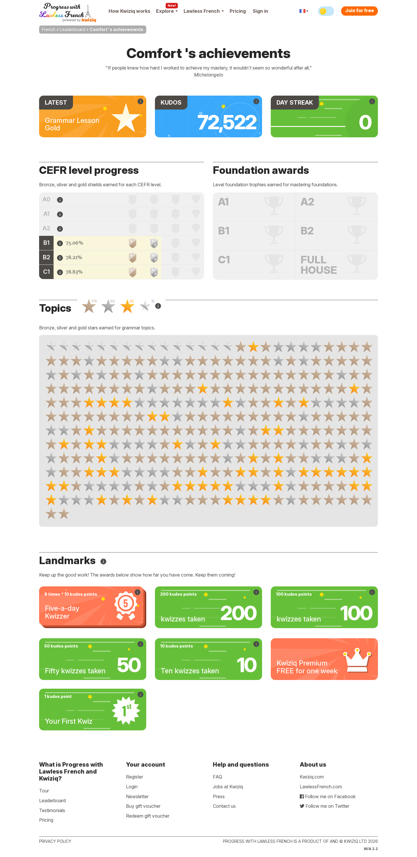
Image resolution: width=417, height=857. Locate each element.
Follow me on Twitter (324, 806)
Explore (167, 11)
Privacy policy (55, 841)
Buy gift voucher (143, 806)
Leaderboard (72, 29)
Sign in (260, 11)
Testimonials (52, 810)
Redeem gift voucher (147, 816)
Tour (44, 791)
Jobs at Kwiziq (228, 786)
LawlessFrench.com (321, 786)
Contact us (224, 806)
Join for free (359, 10)
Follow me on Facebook (328, 796)
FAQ (217, 777)
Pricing (238, 11)
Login (132, 786)
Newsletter (137, 796)
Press (219, 796)
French (48, 29)
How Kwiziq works (129, 11)
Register (134, 777)
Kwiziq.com (312, 777)
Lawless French (204, 11)
